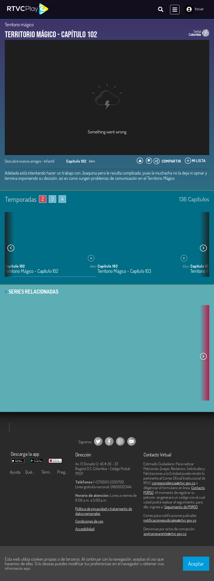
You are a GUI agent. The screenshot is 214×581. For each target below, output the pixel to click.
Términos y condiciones (48, 472)
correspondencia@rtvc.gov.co (173, 483)
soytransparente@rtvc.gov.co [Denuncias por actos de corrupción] (165, 533)
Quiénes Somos (32, 472)
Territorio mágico (19, 24)
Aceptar (196, 563)
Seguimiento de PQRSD (181, 506)
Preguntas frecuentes (64, 472)
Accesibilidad (84, 528)
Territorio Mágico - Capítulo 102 (31, 271)
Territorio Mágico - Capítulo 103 (124, 271)
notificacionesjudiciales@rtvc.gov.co (169, 520)
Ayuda (15, 472)
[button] (203, 248)
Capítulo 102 (15, 266)
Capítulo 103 (108, 266)
